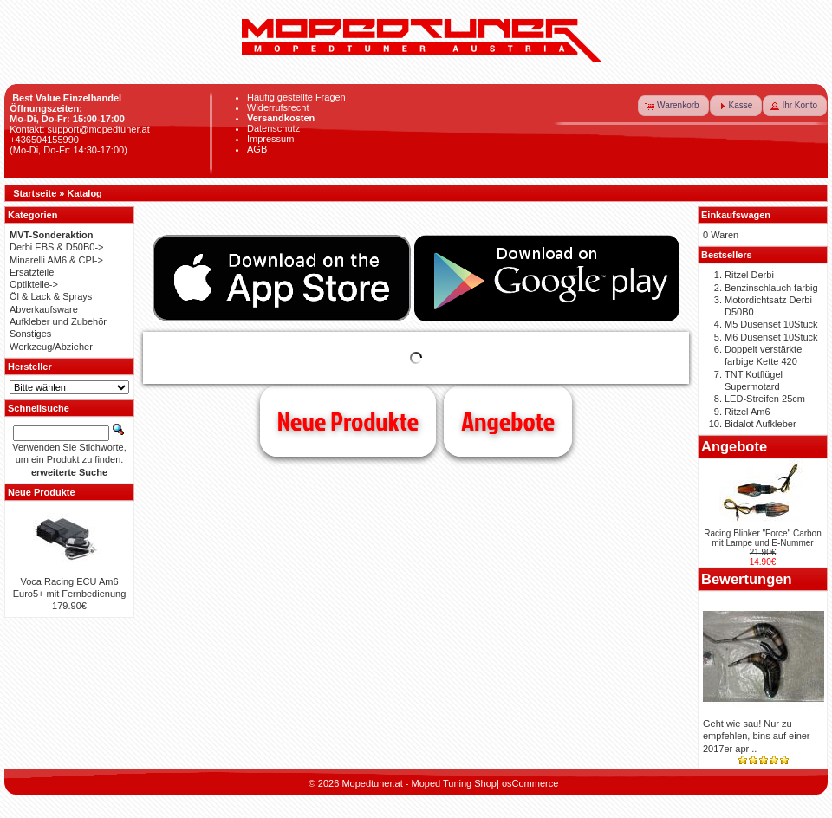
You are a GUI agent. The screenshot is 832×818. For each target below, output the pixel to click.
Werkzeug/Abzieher (51, 346)
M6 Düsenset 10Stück (771, 337)
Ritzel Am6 (747, 411)
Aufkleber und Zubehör (58, 321)
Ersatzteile (32, 272)
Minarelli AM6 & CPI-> (56, 260)
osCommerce (530, 783)
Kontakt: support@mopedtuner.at (80, 129)
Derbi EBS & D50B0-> (57, 247)
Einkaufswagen (735, 215)
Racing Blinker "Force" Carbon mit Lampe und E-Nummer (763, 538)
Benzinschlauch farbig (771, 287)
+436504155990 (44, 139)
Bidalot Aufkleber (760, 424)
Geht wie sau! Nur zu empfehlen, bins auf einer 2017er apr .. (756, 736)
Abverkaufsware (44, 309)
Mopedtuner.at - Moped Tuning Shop (419, 783)
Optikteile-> (34, 284)
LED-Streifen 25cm (765, 398)
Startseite (34, 193)
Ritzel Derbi (749, 274)
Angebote (508, 421)
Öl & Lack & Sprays (51, 296)
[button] (673, 105)
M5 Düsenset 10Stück (771, 324)
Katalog (85, 193)
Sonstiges (30, 333)
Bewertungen (746, 579)
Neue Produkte (348, 421)
